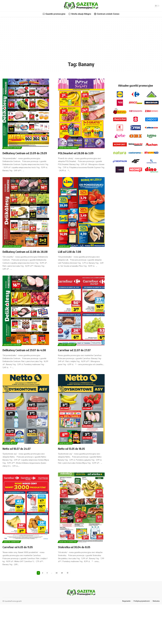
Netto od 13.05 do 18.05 (75, 461)
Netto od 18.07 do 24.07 (20, 461)
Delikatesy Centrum (13, 147)
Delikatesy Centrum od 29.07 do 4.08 (24, 360)
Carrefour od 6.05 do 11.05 (22, 559)
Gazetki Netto (10, 456)
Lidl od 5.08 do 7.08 (72, 255)
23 (62, 586)
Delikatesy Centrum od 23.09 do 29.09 (24, 155)
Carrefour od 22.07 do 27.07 (78, 358)
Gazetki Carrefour (68, 353)
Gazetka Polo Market (69, 147)
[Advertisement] (81, 40)
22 (56, 586)
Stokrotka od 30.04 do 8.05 (78, 559)
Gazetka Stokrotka (68, 554)
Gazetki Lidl (65, 250)
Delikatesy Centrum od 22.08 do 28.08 (24, 257)
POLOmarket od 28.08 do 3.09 (80, 153)
